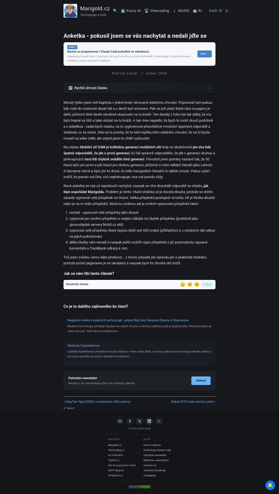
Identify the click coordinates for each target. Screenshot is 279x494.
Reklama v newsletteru (156, 460)
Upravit (69, 408)
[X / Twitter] (139, 421)
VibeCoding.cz (116, 450)
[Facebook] (130, 421)
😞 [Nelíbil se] (182, 284)
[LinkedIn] (149, 421)
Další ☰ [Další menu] (215, 11)
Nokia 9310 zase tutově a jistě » (193, 401)
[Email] (120, 421)
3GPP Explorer (116, 470)
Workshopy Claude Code (157, 450)
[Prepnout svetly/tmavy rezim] (226, 10)
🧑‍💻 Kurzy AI (131, 11)
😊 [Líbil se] (197, 284)
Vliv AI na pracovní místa (122, 465)
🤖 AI (197, 11)
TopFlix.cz (113, 460)
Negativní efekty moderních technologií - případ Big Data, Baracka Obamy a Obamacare (128, 320)
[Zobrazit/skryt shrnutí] (139, 88)
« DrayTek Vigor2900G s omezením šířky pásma (97, 401)
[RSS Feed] (159, 421)
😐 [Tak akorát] (189, 284)
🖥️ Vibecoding (156, 11)
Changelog (150, 475)
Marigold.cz (95, 8)
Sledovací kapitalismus (83, 345)
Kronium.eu (150, 465)
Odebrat (201, 380)
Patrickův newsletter (155, 455)
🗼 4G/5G (180, 11)
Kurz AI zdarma (152, 445)
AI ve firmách (115, 455)
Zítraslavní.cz (115, 475)
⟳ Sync (207, 284)
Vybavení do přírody (155, 470)
